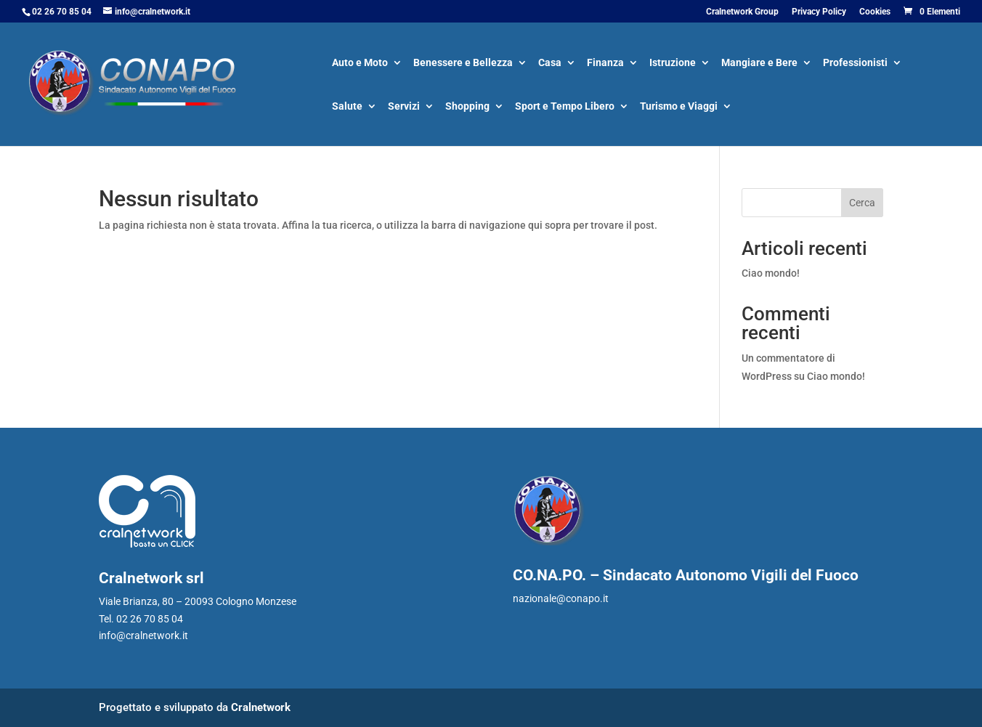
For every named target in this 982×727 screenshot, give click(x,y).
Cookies (874, 12)
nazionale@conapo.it (561, 598)
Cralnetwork (261, 707)
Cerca (862, 202)
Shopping (467, 107)
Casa (549, 63)
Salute (347, 107)
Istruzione (672, 63)
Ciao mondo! (771, 273)
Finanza (605, 63)
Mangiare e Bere (759, 63)
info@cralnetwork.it (143, 635)
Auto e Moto (360, 63)
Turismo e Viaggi (679, 107)
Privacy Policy (819, 12)
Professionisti (855, 63)
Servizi (404, 107)
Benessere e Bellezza (463, 63)
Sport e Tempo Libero (564, 107)
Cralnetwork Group (742, 12)
